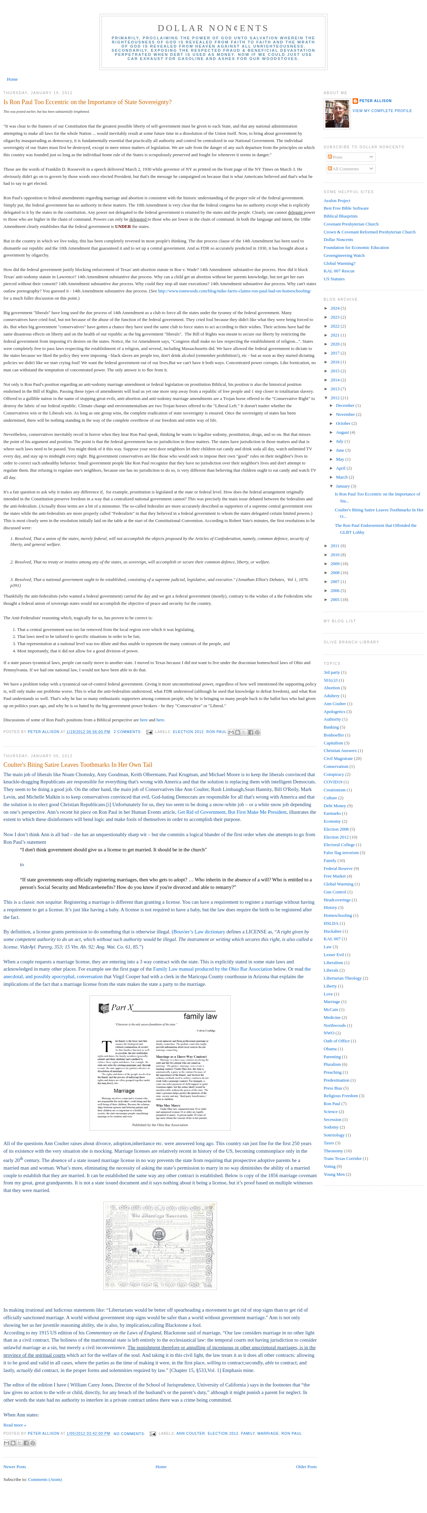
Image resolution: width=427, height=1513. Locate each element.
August (343, 432)
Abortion (332, 687)
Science (330, 1111)
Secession (332, 1119)
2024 (336, 308)
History (330, 907)
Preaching (333, 1072)
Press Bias (333, 1088)
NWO (329, 1032)
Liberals (331, 970)
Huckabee (333, 931)
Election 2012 (188, 732)
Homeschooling (338, 915)
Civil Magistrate (338, 758)
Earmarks (332, 813)
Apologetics (334, 711)
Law (328, 946)
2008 (336, 572)
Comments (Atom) (45, 1479)
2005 (336, 599)
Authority (332, 719)
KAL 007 (332, 938)
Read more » (14, 1424)
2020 (336, 344)
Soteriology (334, 1135)
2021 (336, 335)
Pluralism (332, 1064)
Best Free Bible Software (346, 208)
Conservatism (336, 766)
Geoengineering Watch (344, 255)
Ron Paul (216, 732)
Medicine (332, 1017)
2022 (336, 326)
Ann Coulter (191, 1434)
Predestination (336, 1080)
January (343, 486)
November (346, 414)
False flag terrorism (341, 852)
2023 (336, 317)
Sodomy (331, 1127)
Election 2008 (336, 829)
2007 (336, 581)
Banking (331, 727)
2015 (336, 370)
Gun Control (335, 891)
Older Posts (306, 1466)
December (346, 405)
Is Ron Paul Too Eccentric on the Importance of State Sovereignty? (87, 102)
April (341, 468)
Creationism (335, 789)
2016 (336, 361)
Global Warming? (339, 263)
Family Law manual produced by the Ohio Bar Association (212, 969)
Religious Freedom (341, 1095)
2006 (336, 590)
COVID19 (333, 781)
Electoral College (339, 844)
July (340, 441)
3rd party (332, 672)
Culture (330, 797)
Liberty (330, 986)
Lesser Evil (334, 954)
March (342, 477)
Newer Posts (14, 1466)
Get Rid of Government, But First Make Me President (232, 812)
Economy (332, 821)
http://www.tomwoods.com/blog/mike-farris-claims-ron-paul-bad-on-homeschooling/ (234, 290)
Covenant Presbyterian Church (351, 224)
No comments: (130, 1434)
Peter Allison (376, 101)
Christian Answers (340, 750)
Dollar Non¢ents (213, 28)
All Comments (343, 168)
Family (248, 1434)
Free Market (335, 876)
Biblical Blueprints (341, 216)
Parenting (332, 1056)
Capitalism (333, 742)
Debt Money (335, 805)
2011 (336, 545)
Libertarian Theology (343, 978)
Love (328, 993)
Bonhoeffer (334, 735)
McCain (331, 1009)
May (340, 459)
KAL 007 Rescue (339, 270)
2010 (336, 554)
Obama (330, 1048)
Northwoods (335, 1025)
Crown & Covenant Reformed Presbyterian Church (370, 231)
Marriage (268, 1434)
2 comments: (128, 732)
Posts (335, 157)
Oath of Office (337, 1040)
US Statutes (334, 278)
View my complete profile (382, 111)
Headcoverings (337, 899)
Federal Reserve (338, 868)
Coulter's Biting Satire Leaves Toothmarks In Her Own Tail (77, 764)
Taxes (329, 1142)
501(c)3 (330, 680)
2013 (336, 388)
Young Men (334, 1174)
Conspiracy (334, 774)
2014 (336, 379)
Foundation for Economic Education (356, 247)
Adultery (332, 695)
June (340, 450)
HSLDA (331, 923)
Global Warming (338, 883)
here (144, 719)
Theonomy (333, 1150)
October (344, 423)
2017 (336, 352)
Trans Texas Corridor (343, 1158)
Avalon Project (337, 200)
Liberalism (333, 962)
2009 (336, 563)
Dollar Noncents (338, 239)
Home (12, 79)
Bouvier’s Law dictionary (199, 931)
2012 (336, 397)
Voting (329, 1166)
